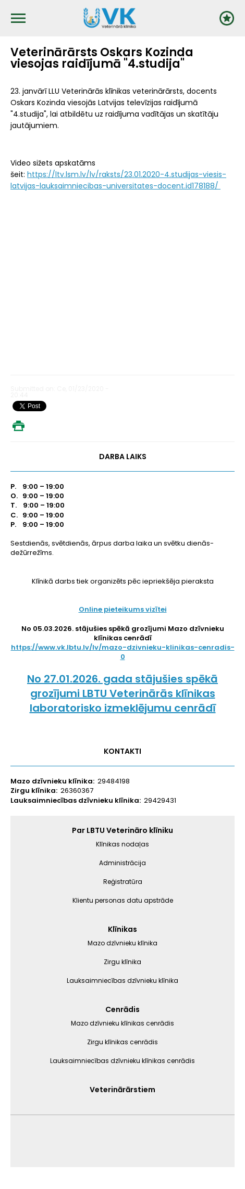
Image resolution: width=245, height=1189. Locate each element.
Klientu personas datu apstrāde (122, 900)
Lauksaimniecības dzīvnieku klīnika (122, 980)
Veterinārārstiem (122, 1089)
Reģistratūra (122, 881)
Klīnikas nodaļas (122, 844)
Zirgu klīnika (122, 961)
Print (18, 426)
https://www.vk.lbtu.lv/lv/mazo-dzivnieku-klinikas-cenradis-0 (123, 652)
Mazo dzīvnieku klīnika (122, 943)
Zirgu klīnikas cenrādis (122, 1042)
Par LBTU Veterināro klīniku (122, 830)
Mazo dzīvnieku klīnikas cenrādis (122, 1023)
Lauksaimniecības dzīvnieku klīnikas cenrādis (122, 1060)
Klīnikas (122, 929)
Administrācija (122, 862)
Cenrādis (122, 1009)
